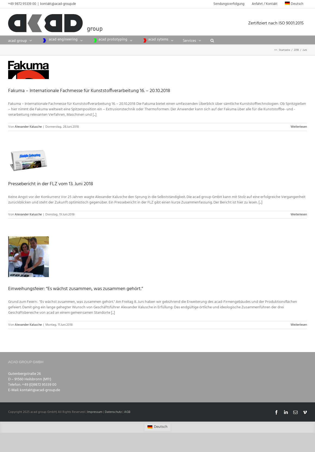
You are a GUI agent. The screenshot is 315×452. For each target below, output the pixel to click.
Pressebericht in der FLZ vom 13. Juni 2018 (50, 184)
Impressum (94, 412)
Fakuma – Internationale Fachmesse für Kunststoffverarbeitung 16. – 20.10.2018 (89, 91)
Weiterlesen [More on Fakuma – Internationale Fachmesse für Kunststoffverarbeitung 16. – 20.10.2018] (299, 127)
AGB (127, 412)
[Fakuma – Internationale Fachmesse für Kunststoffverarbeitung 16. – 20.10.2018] (28, 70)
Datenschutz (113, 412)
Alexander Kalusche (28, 127)
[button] (212, 40)
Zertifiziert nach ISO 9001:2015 (277, 23)
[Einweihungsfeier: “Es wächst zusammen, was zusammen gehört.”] (28, 256)
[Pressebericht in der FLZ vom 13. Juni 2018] (28, 160)
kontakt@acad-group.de (58, 4)
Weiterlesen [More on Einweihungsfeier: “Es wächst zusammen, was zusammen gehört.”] (299, 325)
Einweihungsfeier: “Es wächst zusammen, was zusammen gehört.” (75, 289)
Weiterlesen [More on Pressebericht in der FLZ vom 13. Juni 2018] (299, 214)
